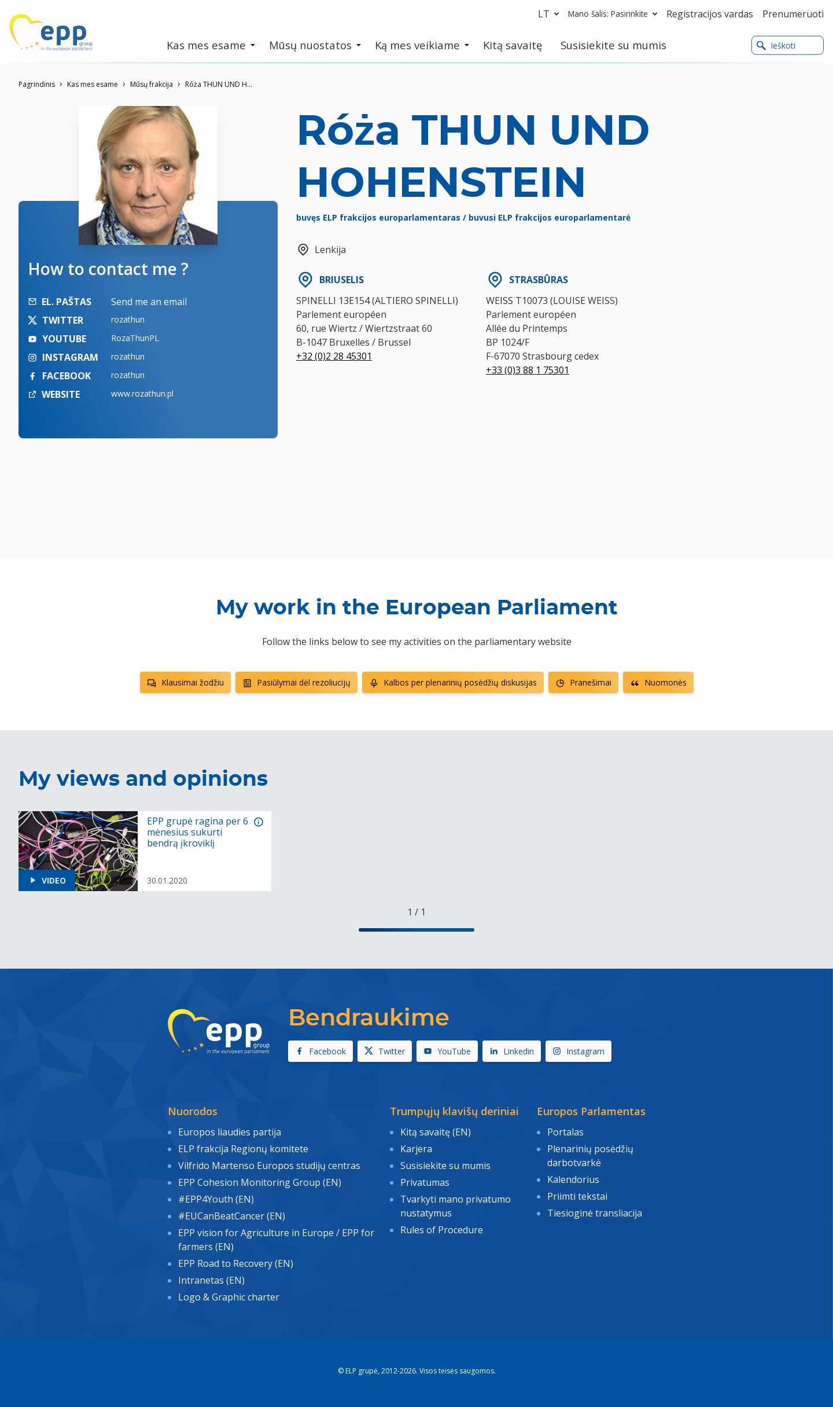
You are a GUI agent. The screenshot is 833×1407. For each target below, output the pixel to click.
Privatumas (424, 1181)
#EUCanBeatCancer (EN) (231, 1215)
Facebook (320, 1051)
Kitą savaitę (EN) (435, 1132)
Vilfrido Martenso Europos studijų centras (269, 1165)
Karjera (416, 1148)
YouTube (447, 1051)
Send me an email (149, 301)
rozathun (128, 319)
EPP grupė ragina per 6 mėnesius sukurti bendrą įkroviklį (197, 832)
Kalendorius (573, 1179)
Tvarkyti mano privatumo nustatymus (455, 1205)
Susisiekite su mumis (445, 1165)
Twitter (384, 1051)
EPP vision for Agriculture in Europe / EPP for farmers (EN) (276, 1239)
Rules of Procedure (441, 1229)
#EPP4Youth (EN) (216, 1198)
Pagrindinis (37, 84)
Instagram (578, 1051)
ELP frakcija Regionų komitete (243, 1148)
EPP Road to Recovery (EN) (235, 1262)
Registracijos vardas (709, 14)
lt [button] (550, 14)
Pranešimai (583, 682)
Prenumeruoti (793, 14)
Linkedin (511, 1051)
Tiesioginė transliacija (594, 1212)
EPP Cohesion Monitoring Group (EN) (259, 1181)
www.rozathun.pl (142, 393)
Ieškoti (776, 45)
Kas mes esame (92, 84)
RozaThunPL (135, 337)
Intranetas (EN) (211, 1279)
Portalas (565, 1132)
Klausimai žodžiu (185, 682)
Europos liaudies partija (229, 1132)
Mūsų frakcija (151, 84)
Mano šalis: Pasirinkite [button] (615, 14)
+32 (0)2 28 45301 (334, 356)
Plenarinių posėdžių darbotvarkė (590, 1155)
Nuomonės (658, 682)
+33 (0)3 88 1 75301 (527, 370)
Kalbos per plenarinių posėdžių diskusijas (453, 682)
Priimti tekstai (577, 1195)
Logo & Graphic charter (228, 1295)
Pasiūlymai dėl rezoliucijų (296, 682)
